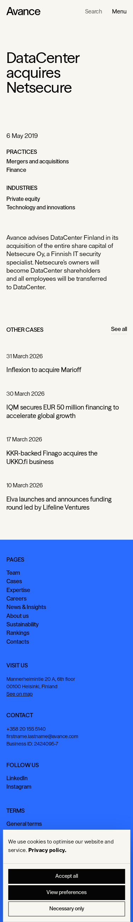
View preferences (66, 892)
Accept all (66, 876)
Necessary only (66, 908)
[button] (119, 11)
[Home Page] (23, 11)
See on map (19, 694)
